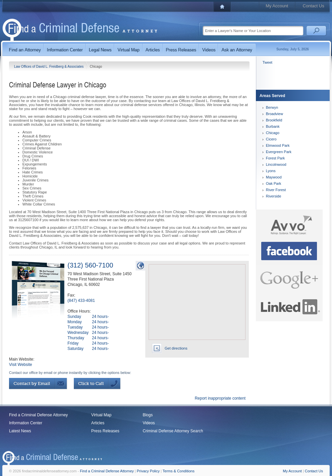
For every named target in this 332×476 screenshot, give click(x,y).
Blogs (148, 415)
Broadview (274, 114)
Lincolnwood (276, 164)
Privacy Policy (148, 471)
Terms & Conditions (178, 471)
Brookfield (274, 120)
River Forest (276, 190)
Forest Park (275, 158)
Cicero (271, 139)
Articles (97, 423)
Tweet (267, 62)
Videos (149, 423)
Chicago (272, 133)
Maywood (274, 177)
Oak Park (273, 183)
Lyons (271, 171)
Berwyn (272, 107)
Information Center (25, 423)
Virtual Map (101, 415)
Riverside (273, 196)
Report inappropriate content (220, 398)
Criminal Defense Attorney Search (173, 431)
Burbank (273, 126)
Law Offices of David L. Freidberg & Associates (49, 66)
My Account (277, 5)
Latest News (20, 431)
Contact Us (313, 5)
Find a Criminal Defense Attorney (38, 415)
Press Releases (105, 431)
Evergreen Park (278, 152)
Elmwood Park (278, 145)
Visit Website (20, 364)
